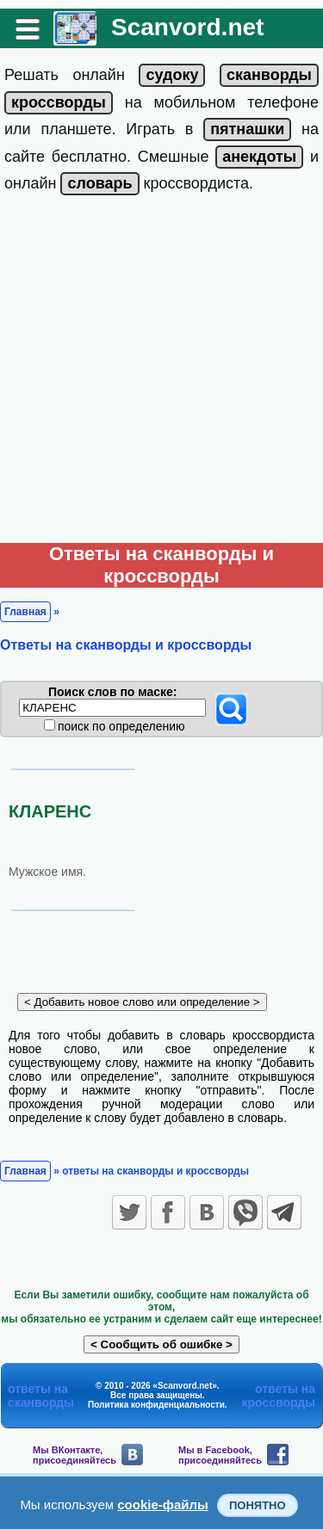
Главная (25, 612)
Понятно (257, 1505)
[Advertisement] (161, 373)
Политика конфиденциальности (156, 1404)
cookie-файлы (162, 1504)
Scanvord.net (187, 27)
